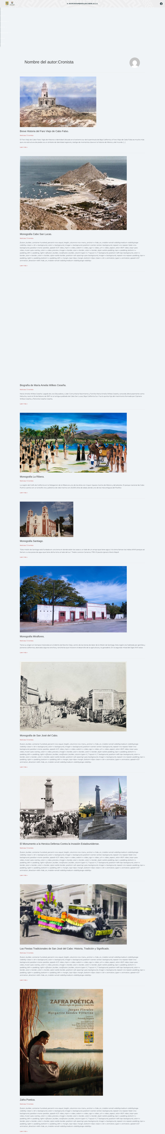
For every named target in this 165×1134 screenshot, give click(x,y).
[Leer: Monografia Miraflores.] (73, 566)
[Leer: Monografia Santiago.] (46, 486)
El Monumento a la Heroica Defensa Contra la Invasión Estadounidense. (63, 810)
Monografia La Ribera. (33, 443)
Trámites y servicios (61, 10)
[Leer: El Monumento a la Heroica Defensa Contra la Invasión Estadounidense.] (73, 774)
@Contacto (127, 10)
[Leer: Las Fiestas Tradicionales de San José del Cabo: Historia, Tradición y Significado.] (73, 881)
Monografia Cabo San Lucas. (37, 200)
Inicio (36, 10)
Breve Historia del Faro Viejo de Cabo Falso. (47, 97)
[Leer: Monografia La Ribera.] (73, 409)
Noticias (23, 102)
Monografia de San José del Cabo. (41, 702)
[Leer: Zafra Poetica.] (61, 1009)
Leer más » (24, 113)
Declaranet (115, 10)
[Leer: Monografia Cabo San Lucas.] (73, 159)
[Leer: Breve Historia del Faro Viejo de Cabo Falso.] (58, 68)
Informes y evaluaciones (98, 10)
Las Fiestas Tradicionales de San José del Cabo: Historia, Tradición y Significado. (69, 915)
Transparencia (79, 10)
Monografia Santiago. (33, 507)
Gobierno (46, 10)
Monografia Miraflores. (33, 602)
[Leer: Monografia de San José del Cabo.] (73, 663)
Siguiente (137, 1108)
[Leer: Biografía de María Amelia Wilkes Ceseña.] (56, 294)
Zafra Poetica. (28, 1066)
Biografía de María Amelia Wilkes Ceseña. (45, 351)
